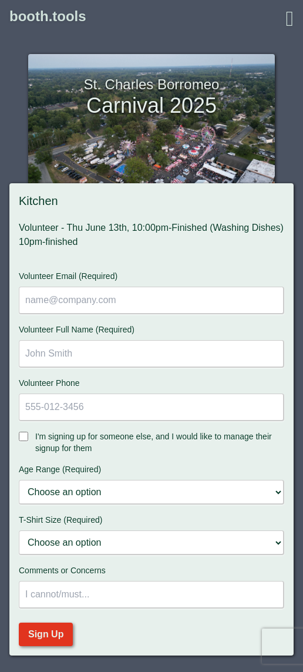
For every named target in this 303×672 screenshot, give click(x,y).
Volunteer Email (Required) (68, 276)
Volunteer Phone (49, 383)
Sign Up (45, 634)
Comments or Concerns (62, 570)
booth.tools (47, 16)
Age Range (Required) (60, 469)
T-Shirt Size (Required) (60, 520)
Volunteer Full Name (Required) (76, 329)
